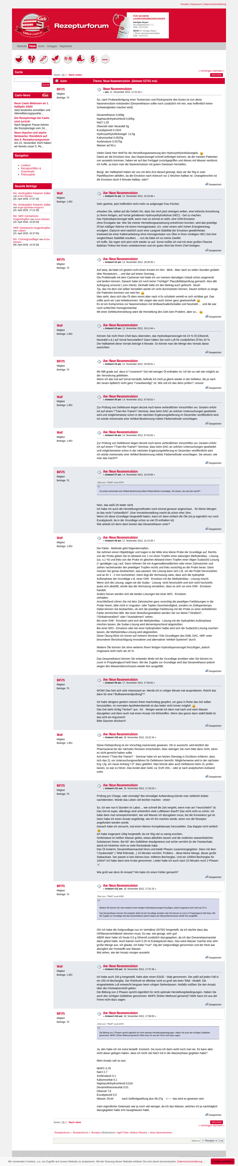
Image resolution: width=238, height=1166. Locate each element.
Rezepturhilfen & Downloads (31, 170)
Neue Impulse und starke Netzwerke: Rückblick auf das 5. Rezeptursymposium (31, 136)
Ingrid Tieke (123, 1132)
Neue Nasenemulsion (117, 89)
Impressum (196, 4)
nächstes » (218, 70)
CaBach (22, 230)
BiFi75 (61, 89)
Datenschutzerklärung (215, 4)
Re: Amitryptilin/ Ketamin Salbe (32, 193)
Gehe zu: (196, 1141)
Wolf (60, 193)
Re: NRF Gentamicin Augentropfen (25, 217)
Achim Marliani (25, 196)
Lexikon (26, 165)
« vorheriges (205, 70)
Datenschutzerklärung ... (191, 1161)
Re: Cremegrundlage (26, 239)
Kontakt (185, 4)
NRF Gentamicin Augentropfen (31, 227)
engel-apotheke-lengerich (31, 207)
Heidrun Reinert (138, 1132)
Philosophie (28, 174)
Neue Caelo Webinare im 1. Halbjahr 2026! (31, 105)
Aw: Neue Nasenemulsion (120, 193)
